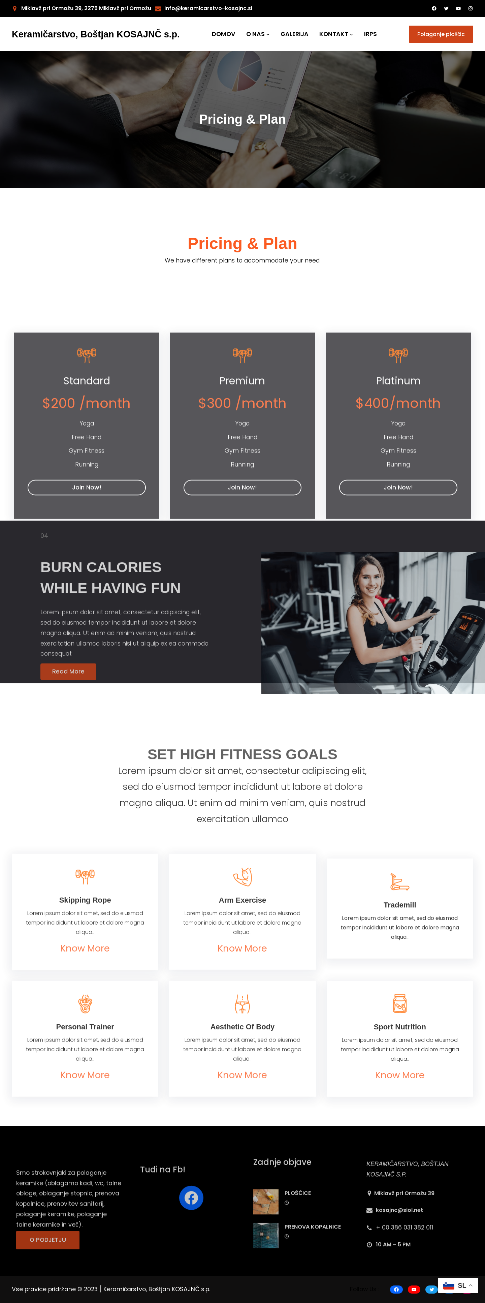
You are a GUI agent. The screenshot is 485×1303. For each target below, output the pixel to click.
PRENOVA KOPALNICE (313, 1266)
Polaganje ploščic (441, 34)
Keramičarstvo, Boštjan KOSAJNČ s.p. (96, 34)
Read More (68, 682)
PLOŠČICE (298, 1232)
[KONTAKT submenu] (351, 34)
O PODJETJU (48, 1251)
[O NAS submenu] (268, 34)
